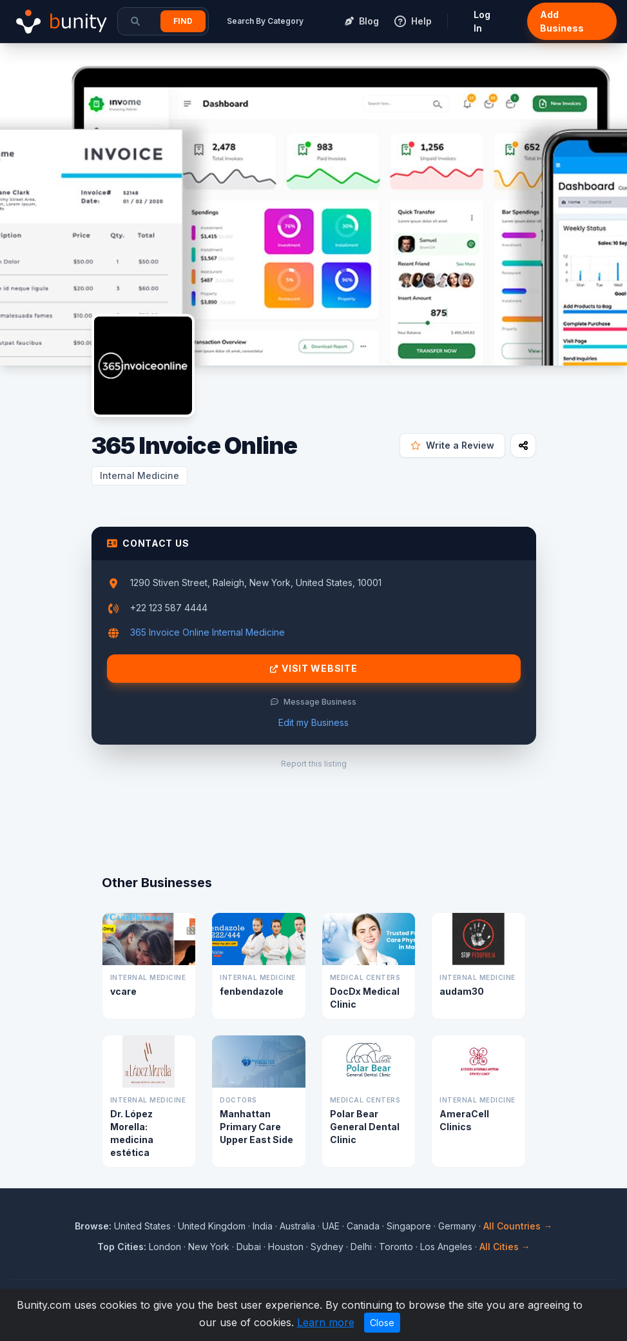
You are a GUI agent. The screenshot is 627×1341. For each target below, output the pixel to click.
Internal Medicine (139, 475)
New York (208, 1246)
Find (183, 21)
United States (142, 1225)
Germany (457, 1225)
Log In (482, 21)
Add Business (562, 21)
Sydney (327, 1246)
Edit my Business (313, 722)
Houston (286, 1246)
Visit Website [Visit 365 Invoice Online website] (314, 668)
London (165, 1246)
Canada (363, 1225)
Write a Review (452, 445)
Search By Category (265, 21)
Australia (297, 1225)
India (263, 1225)
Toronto (396, 1246)
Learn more (325, 1322)
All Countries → (517, 1225)
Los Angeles (446, 1246)
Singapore (409, 1225)
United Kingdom (212, 1225)
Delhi (361, 1246)
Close (382, 1322)
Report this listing (314, 763)
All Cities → (504, 1246)
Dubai (248, 1246)
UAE (331, 1225)
